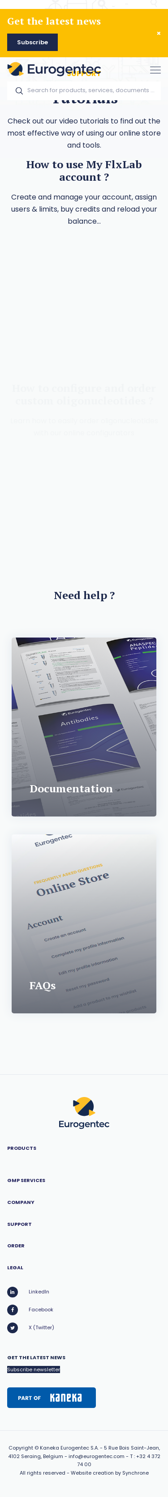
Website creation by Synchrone (110, 1472)
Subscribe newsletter (33, 1369)
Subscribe (32, 42)
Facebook (30, 1310)
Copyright (21, 1447)
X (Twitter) (30, 1328)
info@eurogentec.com (97, 1456)
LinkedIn (28, 1292)
